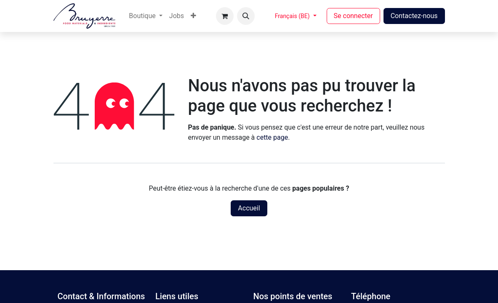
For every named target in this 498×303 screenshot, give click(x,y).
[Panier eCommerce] (225, 16)
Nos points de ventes (293, 296)
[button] (246, 16)
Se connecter (353, 16)
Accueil (249, 208)
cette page (272, 137)
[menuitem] (145, 16)
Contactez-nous (414, 16)
